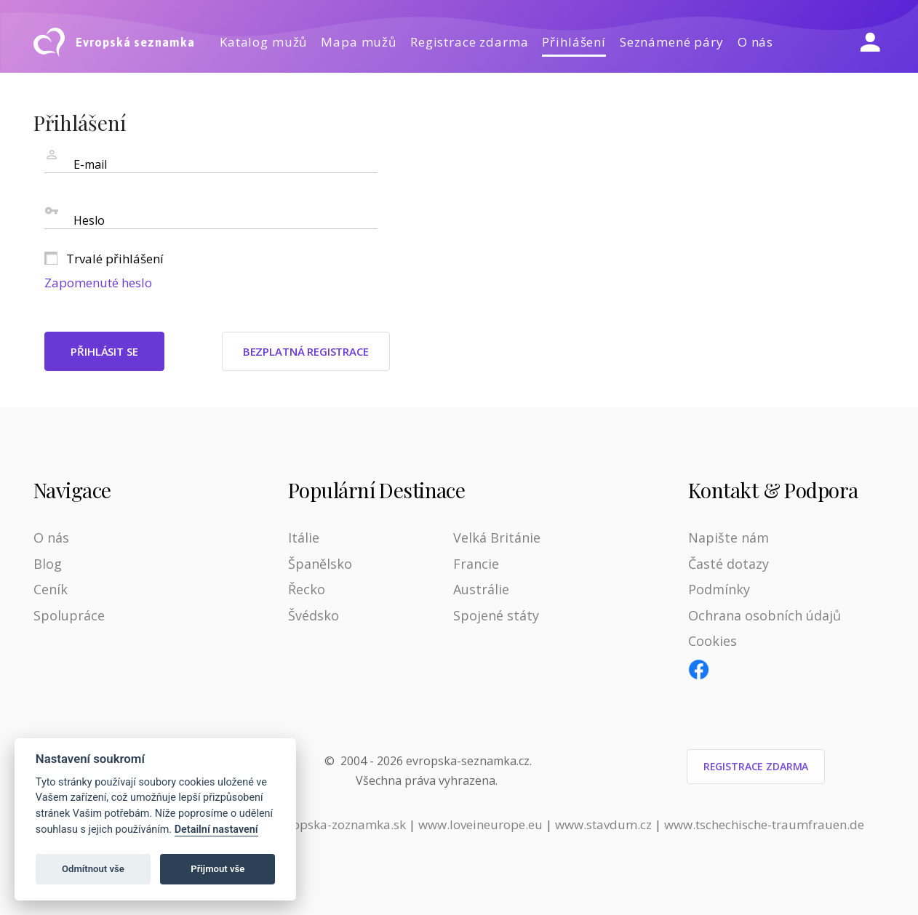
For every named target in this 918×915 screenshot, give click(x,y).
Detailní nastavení (216, 829)
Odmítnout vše (93, 868)
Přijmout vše (217, 868)
